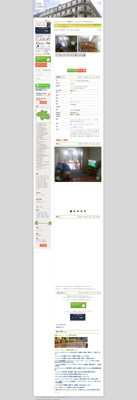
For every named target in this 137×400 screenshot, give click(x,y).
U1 (37, 175)
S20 (44, 179)
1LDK (38, 213)
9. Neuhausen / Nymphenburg (40, 136)
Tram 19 (38, 185)
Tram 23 (44, 186)
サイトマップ (69, 397)
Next (98, 178)
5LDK (42, 217)
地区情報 (77, 30)
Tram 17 (38, 183)
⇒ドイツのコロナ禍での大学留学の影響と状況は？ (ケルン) (71, 374)
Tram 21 (38, 186)
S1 (47, 177)
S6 (47, 178)
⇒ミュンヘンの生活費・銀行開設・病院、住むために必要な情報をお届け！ (75, 372)
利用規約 (45, 397)
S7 (37, 179)
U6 (40, 177)
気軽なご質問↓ (62, 140)
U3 (44, 175)
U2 (40, 175)
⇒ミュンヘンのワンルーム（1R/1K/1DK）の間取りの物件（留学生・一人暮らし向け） (77, 353)
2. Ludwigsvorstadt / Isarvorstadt (41, 125)
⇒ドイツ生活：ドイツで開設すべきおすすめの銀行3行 (70, 387)
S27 (37, 181)
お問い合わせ (52, 397)
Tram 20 (44, 185)
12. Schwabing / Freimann (40, 142)
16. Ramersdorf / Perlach (42, 148)
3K (42, 214)
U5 (37, 177)
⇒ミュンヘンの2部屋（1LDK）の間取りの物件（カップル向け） (72, 356)
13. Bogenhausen (41, 144)
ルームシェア (40, 202)
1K (40, 212)
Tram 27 (44, 187)
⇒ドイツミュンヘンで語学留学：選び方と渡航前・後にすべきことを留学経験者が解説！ (78, 368)
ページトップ (57, 392)
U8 (37, 189)
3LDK (38, 216)
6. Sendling (39, 131)
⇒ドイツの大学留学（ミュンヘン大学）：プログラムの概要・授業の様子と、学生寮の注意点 (78, 365)
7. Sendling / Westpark (42, 132)
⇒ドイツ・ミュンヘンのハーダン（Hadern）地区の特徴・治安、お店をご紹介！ (77, 379)
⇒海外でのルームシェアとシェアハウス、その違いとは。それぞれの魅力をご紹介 (77, 389)
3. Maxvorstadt (40, 127)
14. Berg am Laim (41, 145)
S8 (40, 179)
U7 (44, 177)
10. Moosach (40, 138)
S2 (37, 178)
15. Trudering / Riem (41, 146)
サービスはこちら (61, 324)
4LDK (47, 216)
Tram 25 (38, 187)
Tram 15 (38, 182)
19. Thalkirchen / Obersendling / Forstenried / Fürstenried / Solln (42, 155)
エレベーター (40, 230)
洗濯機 (38, 235)
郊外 (44, 168)
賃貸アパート (40, 201)
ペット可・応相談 (41, 241)
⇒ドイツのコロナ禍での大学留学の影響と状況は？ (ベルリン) (72, 376)
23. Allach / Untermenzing (43, 164)
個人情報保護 (63, 397)
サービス (40, 397)
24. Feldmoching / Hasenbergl (41, 166)
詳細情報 (62, 30)
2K (42, 213)
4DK (42, 216)
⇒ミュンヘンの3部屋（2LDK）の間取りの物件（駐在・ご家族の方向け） (75, 358)
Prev (58, 178)
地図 (72, 30)
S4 (44, 178)
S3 (40, 178)
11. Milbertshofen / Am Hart (42, 140)
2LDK (38, 214)
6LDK (47, 217)
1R (37, 212)
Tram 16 (44, 182)
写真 (68, 30)
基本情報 (56, 30)
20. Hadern (39, 158)
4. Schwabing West (41, 128)
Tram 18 (44, 183)
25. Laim (39, 168)
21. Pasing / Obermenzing (39, 160)
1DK (44, 212)
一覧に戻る (99, 29)
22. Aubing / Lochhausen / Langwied (42, 162)
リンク (74, 397)
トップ (36, 397)
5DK (38, 217)
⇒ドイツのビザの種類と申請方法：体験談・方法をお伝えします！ (73, 385)
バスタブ (39, 229)
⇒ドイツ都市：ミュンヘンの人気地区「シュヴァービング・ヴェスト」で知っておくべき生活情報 (78, 382)
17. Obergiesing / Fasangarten (41, 150)
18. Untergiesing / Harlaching (41, 152)
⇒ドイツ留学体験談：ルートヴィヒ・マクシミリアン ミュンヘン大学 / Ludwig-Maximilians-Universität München (77, 361)
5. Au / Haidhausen (41, 130)
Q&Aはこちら (60, 327)
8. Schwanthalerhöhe (41, 134)
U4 (47, 175)
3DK (45, 214)
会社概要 (58, 397)
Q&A (48, 397)
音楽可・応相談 (40, 240)
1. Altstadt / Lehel (41, 123)
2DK (45, 213)
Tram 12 (42, 181)
